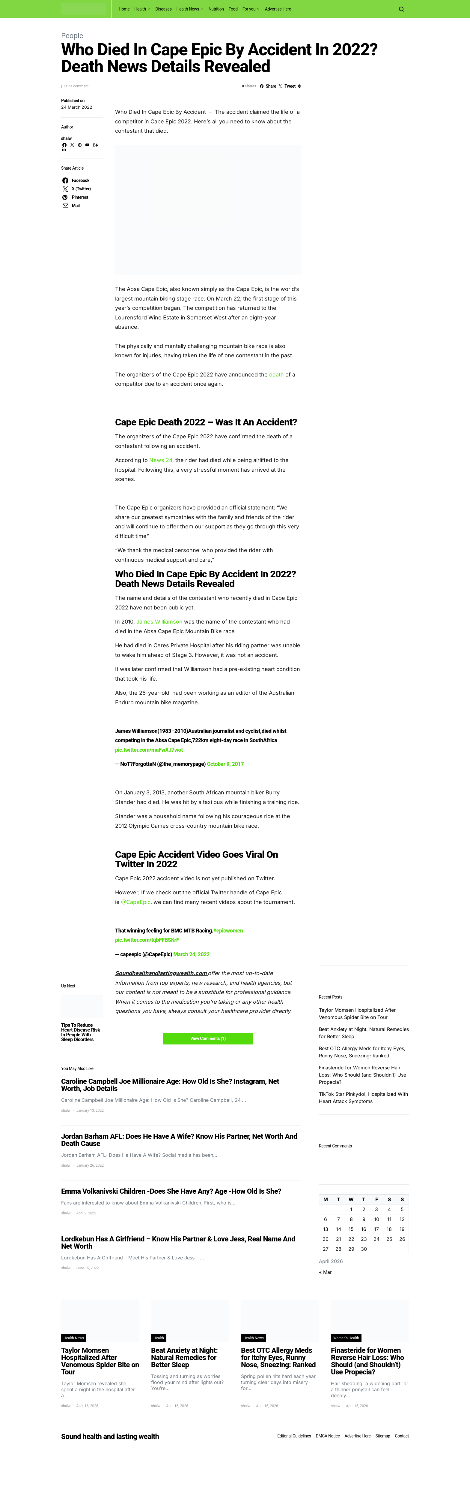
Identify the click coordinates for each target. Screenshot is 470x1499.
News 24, (162, 460)
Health (140, 9)
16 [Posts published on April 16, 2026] (363, 1229)
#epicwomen (228, 930)
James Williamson (159, 621)
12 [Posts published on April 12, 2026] (402, 1219)
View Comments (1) (208, 1038)
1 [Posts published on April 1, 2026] (351, 1209)
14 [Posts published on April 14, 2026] (338, 1229)
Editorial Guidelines (294, 1436)
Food (233, 9)
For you (249, 9)
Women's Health (346, 1338)
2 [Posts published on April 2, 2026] (363, 1209)
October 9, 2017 (225, 764)
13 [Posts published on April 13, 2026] (325, 1229)
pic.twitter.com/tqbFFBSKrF (147, 940)
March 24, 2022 (191, 954)
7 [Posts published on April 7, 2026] (338, 1219)
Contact (402, 1436)
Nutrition (216, 9)
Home (124, 9)
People (72, 36)
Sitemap (382, 1436)
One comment (77, 86)
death (276, 374)
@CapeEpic (135, 902)
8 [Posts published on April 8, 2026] (351, 1219)
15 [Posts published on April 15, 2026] (351, 1229)
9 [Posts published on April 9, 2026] (363, 1219)
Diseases (164, 9)
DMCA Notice (328, 1436)
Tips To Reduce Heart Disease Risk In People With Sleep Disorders (80, 1032)
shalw (66, 138)
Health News (188, 9)
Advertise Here (278, 9)
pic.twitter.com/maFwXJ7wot (149, 750)
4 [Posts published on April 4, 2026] (389, 1209)
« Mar (325, 1272)
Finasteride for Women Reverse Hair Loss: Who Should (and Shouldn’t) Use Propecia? (362, 1075)
